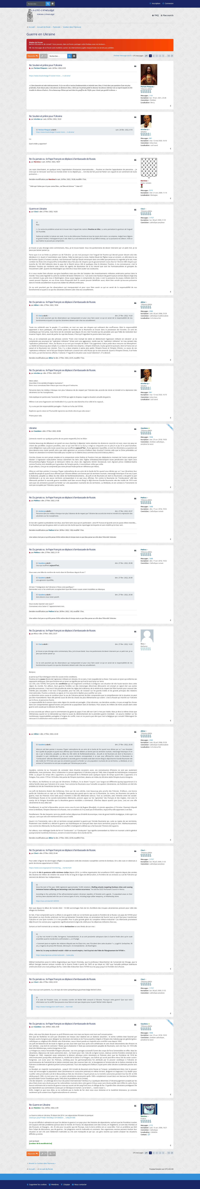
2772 (151, 1125)
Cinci (143, 209)
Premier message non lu (123, 55)
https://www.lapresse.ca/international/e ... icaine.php (55, 955)
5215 (151, 190)
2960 (151, 311)
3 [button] (156, 56)
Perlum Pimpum (147, 86)
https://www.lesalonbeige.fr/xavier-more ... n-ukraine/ (50, 76)
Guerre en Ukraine (41, 34)
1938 (151, 437)
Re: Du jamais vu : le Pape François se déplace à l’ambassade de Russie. (62, 158)
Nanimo (144, 1116)
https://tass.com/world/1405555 (47, 901)
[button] (146, 55)
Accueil (32, 1169)
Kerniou (144, 181)
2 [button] (153, 56)
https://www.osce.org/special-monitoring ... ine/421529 (50, 868)
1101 (151, 95)
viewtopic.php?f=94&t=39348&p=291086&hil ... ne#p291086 (52, 1117)
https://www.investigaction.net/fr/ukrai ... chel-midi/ (54, 1007)
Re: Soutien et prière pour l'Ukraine (45, 65)
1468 (151, 506)
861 (150, 138)
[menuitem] (167, 3)
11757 (151, 218)
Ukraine (33, 428)
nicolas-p (144, 129)
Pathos (144, 497)
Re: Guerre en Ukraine (39, 1104)
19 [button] (169, 56)
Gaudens (144, 428)
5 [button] (163, 56)
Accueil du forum (45, 1169)
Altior (143, 302)
